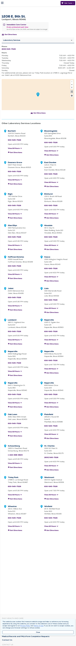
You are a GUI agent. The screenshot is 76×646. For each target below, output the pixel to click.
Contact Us (7, 640)
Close (38, 632)
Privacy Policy (25, 626)
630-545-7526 (14, 140)
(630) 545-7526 (9, 49)
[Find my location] (71, 95)
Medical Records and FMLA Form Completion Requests (26, 636)
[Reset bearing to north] (71, 87)
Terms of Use (38, 626)
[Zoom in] (71, 81)
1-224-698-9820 (15, 455)
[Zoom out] (71, 84)
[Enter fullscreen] (71, 91)
